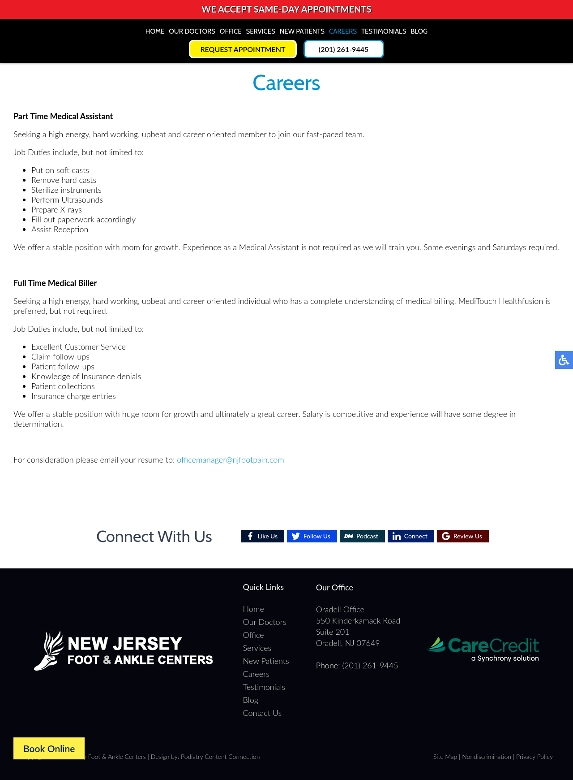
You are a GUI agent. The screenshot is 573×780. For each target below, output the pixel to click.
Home (154, 31)
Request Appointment (242, 49)
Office (231, 31)
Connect (416, 536)
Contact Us (262, 713)
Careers (343, 31)
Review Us (467, 536)
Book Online (49, 748)
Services (260, 31)
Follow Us (317, 536)
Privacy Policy (534, 756)
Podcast (367, 536)
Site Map (445, 756)
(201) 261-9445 (343, 49)
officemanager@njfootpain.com (230, 459)
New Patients (302, 31)
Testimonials (383, 31)
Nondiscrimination (486, 756)
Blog (419, 31)
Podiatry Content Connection (220, 756)
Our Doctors (192, 31)
